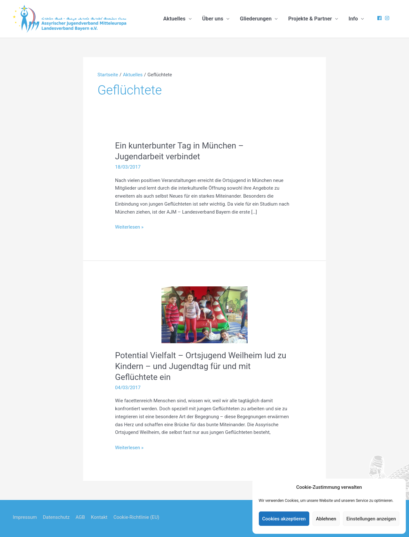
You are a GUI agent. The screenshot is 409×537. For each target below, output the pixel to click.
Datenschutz (56, 517)
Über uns (212, 19)
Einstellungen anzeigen (371, 519)
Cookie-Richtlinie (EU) (136, 517)
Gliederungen (256, 19)
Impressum (25, 517)
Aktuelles (174, 19)
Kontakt (99, 517)
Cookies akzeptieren (284, 519)
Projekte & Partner (310, 19)
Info (353, 19)
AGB (80, 517)
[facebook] (380, 18)
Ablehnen (326, 519)
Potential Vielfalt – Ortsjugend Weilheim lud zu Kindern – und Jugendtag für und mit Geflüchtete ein (200, 366)
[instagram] (388, 18)
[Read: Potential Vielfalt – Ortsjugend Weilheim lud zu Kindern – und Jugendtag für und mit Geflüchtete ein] (204, 314)
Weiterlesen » (129, 227)
